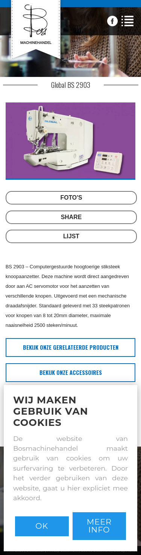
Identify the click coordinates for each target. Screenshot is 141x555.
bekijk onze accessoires (70, 372)
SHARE (71, 217)
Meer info (99, 525)
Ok (41, 526)
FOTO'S (71, 197)
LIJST (71, 236)
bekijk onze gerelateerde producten (70, 347)
